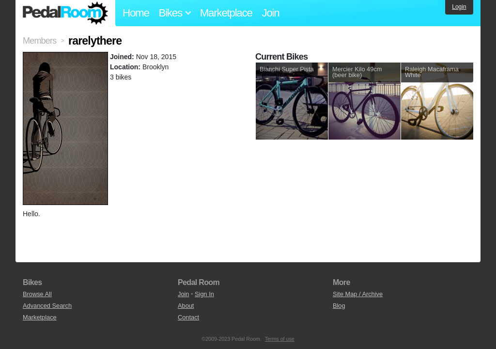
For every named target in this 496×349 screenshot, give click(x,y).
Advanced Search (47, 305)
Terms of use (279, 339)
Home (136, 13)
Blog (339, 305)
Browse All (37, 294)
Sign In (204, 294)
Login (459, 6)
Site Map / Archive (358, 294)
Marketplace (226, 13)
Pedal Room (65, 13)
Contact (188, 317)
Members (39, 41)
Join (270, 13)
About (186, 305)
